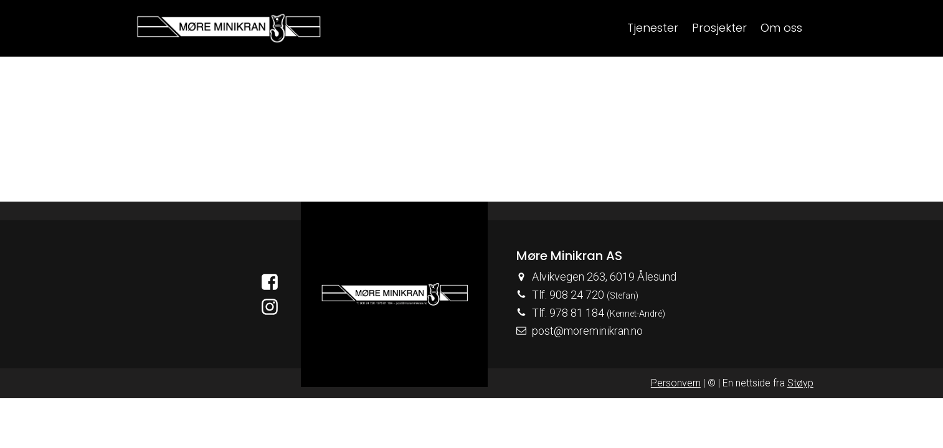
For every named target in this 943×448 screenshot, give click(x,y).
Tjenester (652, 27)
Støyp (800, 383)
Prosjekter (719, 27)
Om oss (781, 27)
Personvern (676, 383)
